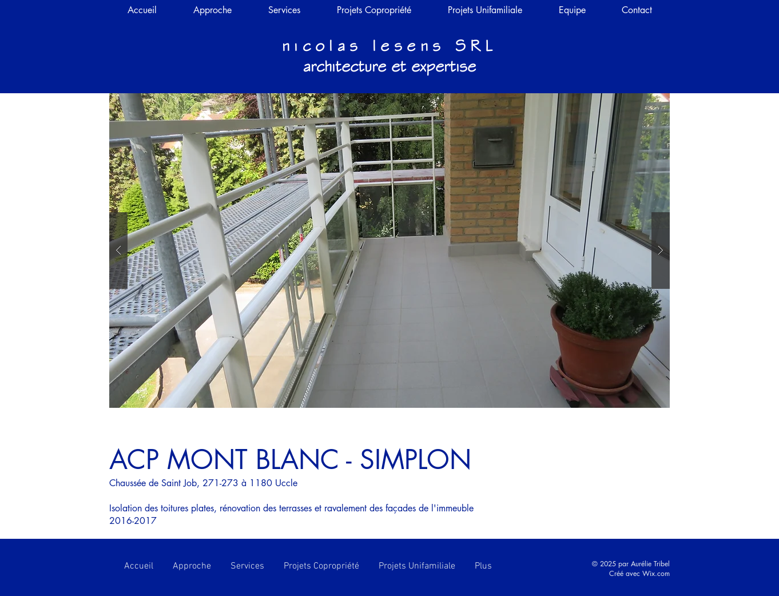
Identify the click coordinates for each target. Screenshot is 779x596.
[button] (389, 250)
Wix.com (656, 573)
